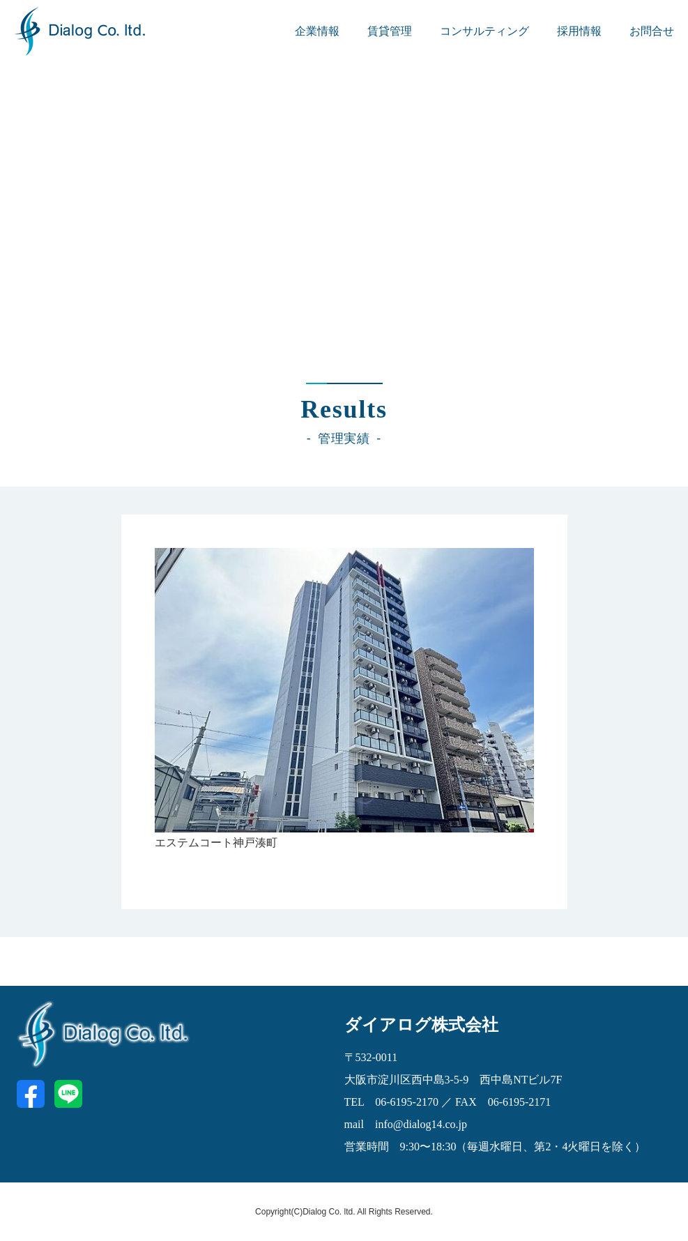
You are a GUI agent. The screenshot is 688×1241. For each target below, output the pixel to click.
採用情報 (579, 31)
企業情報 (317, 31)
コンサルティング (484, 31)
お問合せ (651, 31)
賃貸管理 (389, 31)
